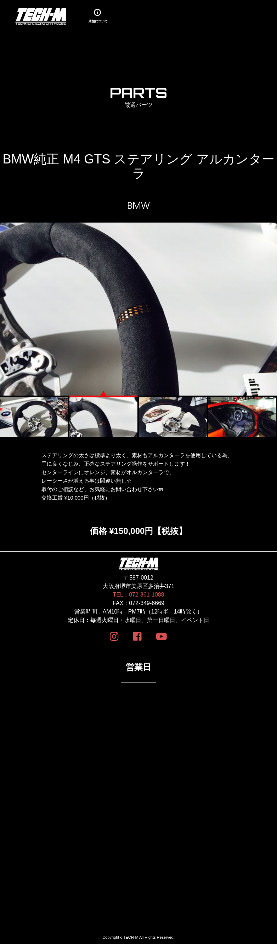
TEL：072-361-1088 (138, 595)
